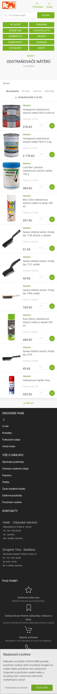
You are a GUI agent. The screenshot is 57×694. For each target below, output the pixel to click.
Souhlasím (42, 688)
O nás (5, 426)
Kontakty (7, 432)
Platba (5, 482)
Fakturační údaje (11, 439)
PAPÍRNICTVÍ (15, 36)
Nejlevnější (49, 91)
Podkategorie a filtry (28, 97)
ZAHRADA (41, 42)
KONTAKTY (10, 511)
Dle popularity (12, 91)
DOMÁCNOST (15, 42)
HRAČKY (41, 36)
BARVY (41, 48)
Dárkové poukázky (12, 495)
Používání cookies (12, 502)
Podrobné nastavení (16, 688)
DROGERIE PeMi (13, 413)
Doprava (6, 475)
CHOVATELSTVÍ (41, 30)
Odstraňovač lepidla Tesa (36, 380)
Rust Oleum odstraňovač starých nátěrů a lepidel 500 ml (37, 322)
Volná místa (8, 446)
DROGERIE (41, 24)
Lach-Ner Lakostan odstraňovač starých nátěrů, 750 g (38, 171)
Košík (49, 5)
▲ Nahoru (28, 403)
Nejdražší (37, 91)
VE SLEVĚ (15, 24)
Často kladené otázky (13, 488)
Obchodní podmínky (13, 461)
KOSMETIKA (15, 30)
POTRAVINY (15, 48)
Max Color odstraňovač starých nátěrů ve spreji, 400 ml (38, 203)
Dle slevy (26, 91)
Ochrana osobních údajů (15, 468)
